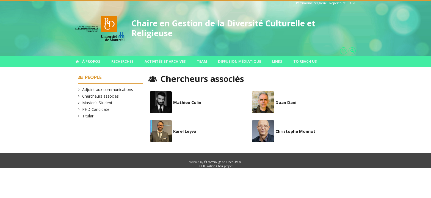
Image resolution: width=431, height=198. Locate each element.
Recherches (122, 61)
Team (202, 61)
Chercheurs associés (100, 96)
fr (343, 50)
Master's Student (97, 102)
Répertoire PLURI (342, 3)
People (93, 77)
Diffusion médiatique (239, 61)
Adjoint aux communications (107, 89)
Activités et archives (165, 61)
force (214, 162)
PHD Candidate (95, 109)
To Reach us (305, 61)
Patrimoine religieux (311, 3)
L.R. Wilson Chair (212, 166)
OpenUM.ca (234, 162)
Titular (87, 116)
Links (277, 61)
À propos (91, 61)
